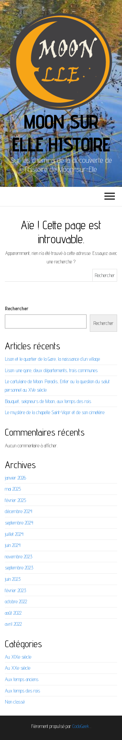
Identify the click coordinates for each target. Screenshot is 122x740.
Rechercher (16, 308)
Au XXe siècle (17, 668)
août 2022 (13, 613)
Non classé (15, 702)
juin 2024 (12, 545)
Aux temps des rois (22, 691)
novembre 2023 (18, 556)
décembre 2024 (18, 511)
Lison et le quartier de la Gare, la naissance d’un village (52, 359)
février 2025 (15, 500)
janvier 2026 (15, 478)
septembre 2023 (19, 568)
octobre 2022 (16, 601)
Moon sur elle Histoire (61, 133)
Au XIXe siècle (18, 657)
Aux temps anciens (21, 679)
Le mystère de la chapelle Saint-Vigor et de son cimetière (54, 412)
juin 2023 (12, 579)
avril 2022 (13, 624)
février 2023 (15, 590)
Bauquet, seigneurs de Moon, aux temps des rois (48, 401)
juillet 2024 (14, 534)
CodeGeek (81, 726)
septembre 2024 (19, 523)
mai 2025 (13, 489)
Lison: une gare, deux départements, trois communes (51, 370)
